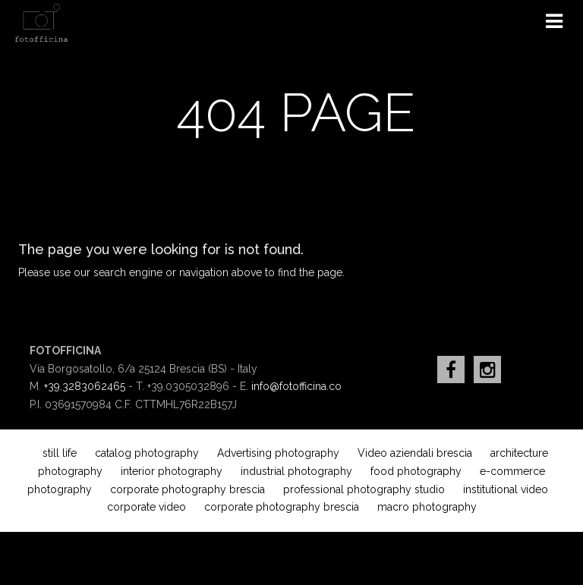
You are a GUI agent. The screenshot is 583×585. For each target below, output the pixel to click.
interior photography (171, 471)
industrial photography (296, 471)
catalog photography (147, 453)
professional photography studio (364, 489)
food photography (416, 471)
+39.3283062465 (84, 386)
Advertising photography (278, 453)
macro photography (427, 507)
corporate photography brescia (187, 489)
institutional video (505, 489)
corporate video (146, 507)
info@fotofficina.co (296, 386)
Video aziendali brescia (415, 453)
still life (60, 453)
